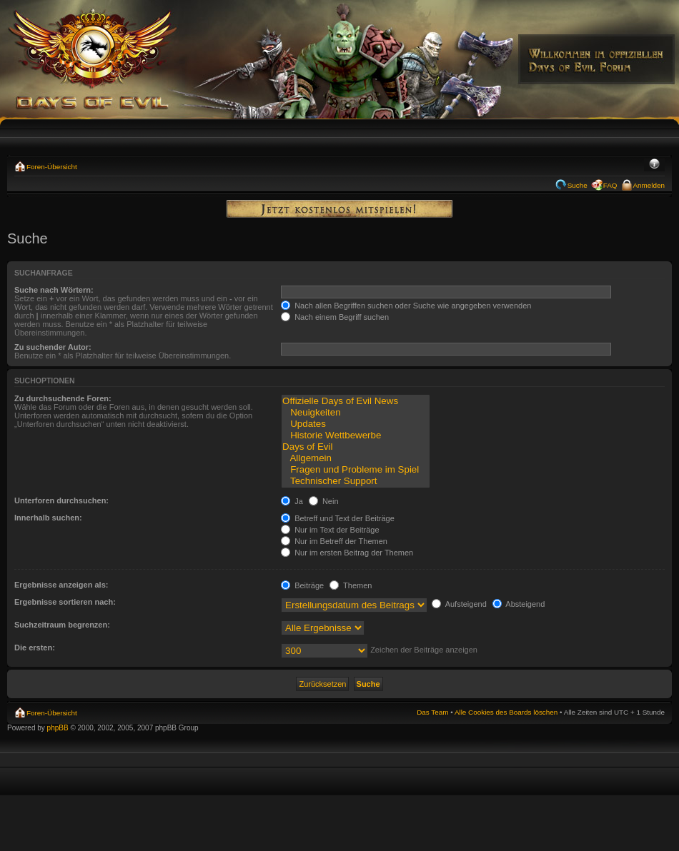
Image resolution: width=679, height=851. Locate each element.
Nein (324, 501)
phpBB (58, 728)
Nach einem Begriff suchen (335, 317)
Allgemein (355, 458)
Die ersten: (34, 647)
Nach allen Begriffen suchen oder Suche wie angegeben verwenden (406, 305)
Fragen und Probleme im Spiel (355, 469)
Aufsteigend (459, 604)
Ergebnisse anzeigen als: (61, 584)
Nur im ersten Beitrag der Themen (347, 552)
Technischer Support (355, 481)
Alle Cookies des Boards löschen (506, 712)
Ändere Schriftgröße (654, 164)
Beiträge (302, 585)
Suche (578, 185)
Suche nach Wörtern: (54, 290)
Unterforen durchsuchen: (61, 500)
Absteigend (518, 604)
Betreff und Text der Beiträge (338, 518)
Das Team (432, 712)
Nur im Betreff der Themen (334, 541)
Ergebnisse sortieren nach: (65, 602)
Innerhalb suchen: (48, 517)
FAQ (610, 185)
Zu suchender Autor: (52, 347)
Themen (350, 585)
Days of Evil (355, 447)
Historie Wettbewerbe (355, 435)
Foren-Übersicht (51, 167)
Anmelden (649, 185)
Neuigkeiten (355, 412)
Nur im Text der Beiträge (330, 529)
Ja (292, 501)
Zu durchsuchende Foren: (62, 398)
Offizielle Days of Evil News (355, 401)
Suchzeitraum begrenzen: (62, 624)
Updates (355, 424)
